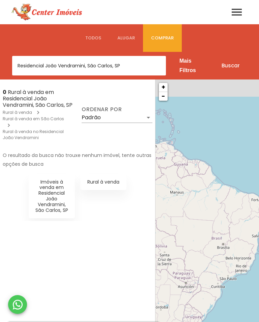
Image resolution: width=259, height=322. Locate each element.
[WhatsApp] (17, 304)
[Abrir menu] (237, 12)
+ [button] (163, 87)
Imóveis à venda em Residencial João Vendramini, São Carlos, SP (51, 196)
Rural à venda (17, 112)
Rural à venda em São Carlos (33, 119)
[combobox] (89, 65)
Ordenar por (102, 109)
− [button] (163, 96)
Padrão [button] (91, 117)
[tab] (93, 38)
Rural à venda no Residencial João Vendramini (33, 134)
